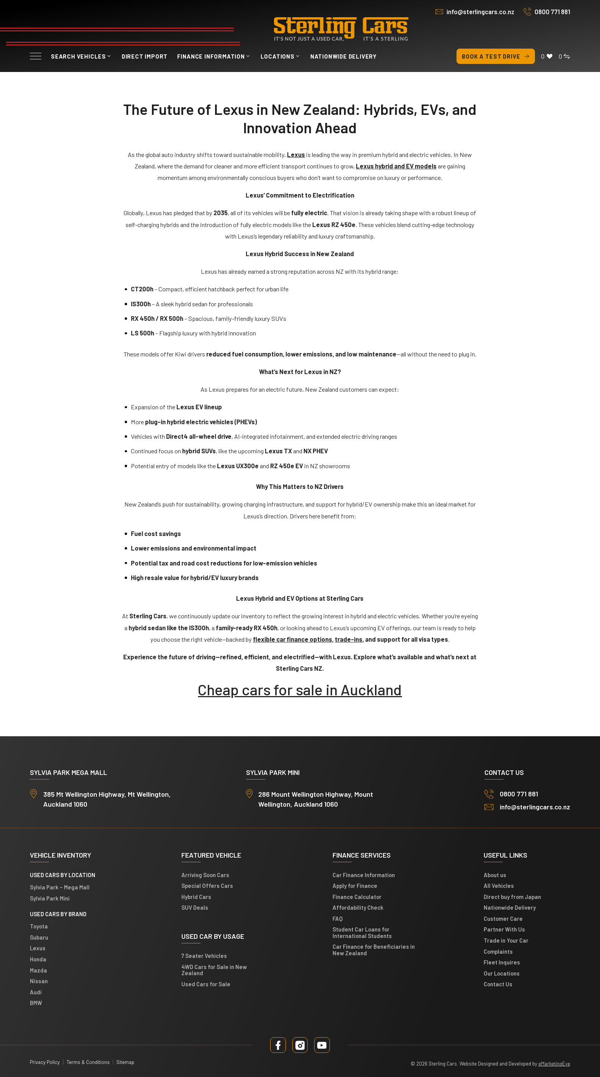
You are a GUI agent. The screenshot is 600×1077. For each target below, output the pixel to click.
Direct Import (145, 56)
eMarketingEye (554, 1064)
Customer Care (503, 918)
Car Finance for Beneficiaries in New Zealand (374, 949)
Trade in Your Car (506, 940)
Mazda (38, 970)
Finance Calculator (357, 896)
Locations (278, 56)
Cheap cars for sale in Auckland (300, 689)
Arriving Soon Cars (205, 874)
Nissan (39, 981)
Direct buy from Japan (512, 896)
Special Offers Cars (207, 886)
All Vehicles (499, 886)
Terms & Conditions (88, 1062)
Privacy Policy (45, 1062)
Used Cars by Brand (58, 913)
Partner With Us (504, 929)
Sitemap (125, 1062)
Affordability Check (358, 907)
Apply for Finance (355, 886)
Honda (38, 959)
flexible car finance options (292, 639)
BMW (36, 1003)
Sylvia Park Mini (50, 898)
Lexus (38, 948)
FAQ (337, 918)
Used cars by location (62, 874)
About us (495, 874)
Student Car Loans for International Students (362, 932)
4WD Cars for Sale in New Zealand (214, 969)
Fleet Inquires (502, 962)
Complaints (498, 951)
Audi (36, 992)
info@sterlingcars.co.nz (480, 11)
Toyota (39, 926)
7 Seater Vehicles (204, 956)
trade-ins (348, 639)
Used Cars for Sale (205, 984)
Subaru (39, 937)
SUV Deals (194, 907)
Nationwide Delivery (343, 56)
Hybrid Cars (196, 896)
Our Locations (502, 973)
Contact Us (498, 984)
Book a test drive (496, 56)
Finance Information (211, 56)
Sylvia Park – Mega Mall (60, 887)
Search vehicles (78, 56)
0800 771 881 (552, 11)
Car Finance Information (364, 874)
